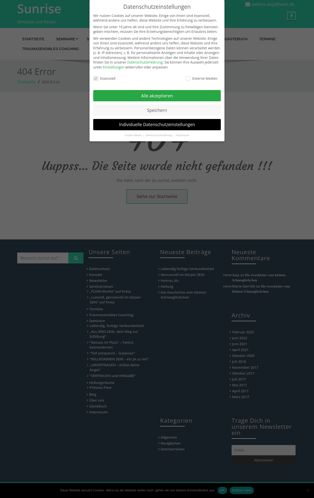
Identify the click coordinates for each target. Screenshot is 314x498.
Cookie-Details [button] (134, 130)
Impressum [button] (182, 130)
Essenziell (104, 73)
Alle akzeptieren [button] (157, 91)
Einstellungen (113, 62)
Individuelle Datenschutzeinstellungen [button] (157, 120)
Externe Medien (201, 73)
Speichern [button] (157, 105)
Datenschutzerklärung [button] (159, 130)
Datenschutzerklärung (145, 57)
